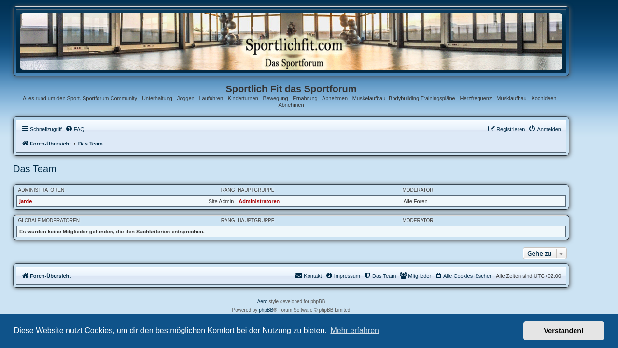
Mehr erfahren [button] (354, 330)
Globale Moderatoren (67, 220)
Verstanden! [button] (564, 330)
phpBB (284, 310)
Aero (280, 301)
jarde (43, 201)
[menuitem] (92, 129)
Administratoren (59, 190)
